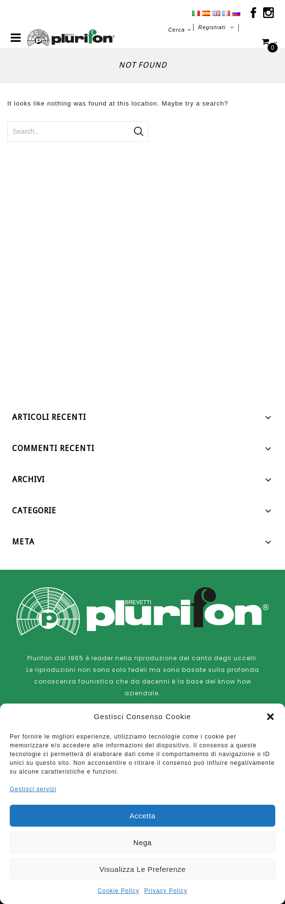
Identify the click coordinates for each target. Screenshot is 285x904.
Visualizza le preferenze (142, 869)
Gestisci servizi (33, 789)
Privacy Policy (166, 890)
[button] (270, 717)
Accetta (142, 816)
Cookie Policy (119, 890)
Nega (142, 842)
